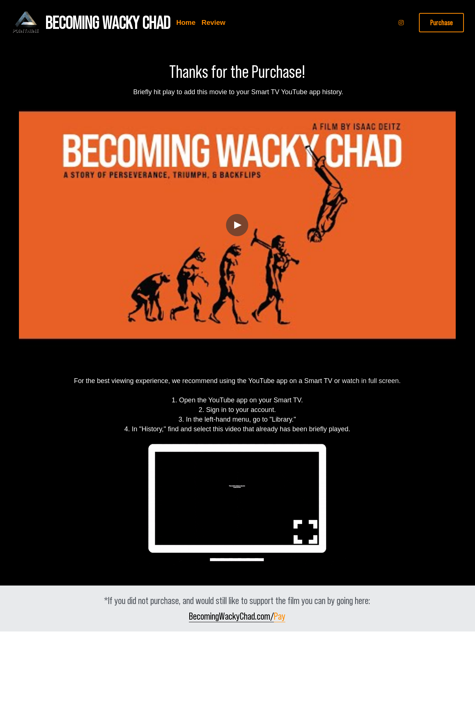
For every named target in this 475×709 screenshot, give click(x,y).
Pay (279, 616)
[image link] (25, 22)
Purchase (441, 23)
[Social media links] (401, 23)
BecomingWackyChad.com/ (231, 616)
